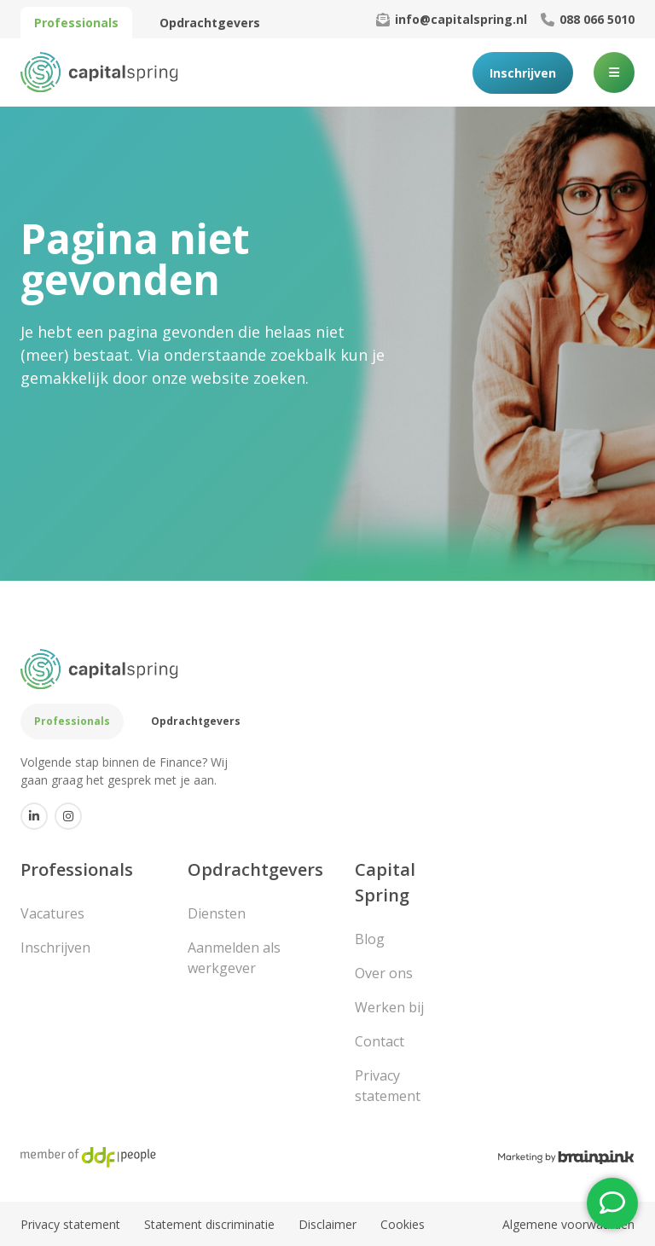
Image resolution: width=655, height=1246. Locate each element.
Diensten (217, 913)
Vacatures (52, 913)
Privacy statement (387, 1085)
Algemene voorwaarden (568, 1224)
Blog (370, 939)
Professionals (76, 22)
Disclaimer (327, 1224)
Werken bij (389, 1007)
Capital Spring (385, 882)
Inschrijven (523, 73)
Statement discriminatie (209, 1224)
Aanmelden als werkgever (234, 957)
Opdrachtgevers (209, 22)
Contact (379, 1041)
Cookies (402, 1224)
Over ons (384, 973)
